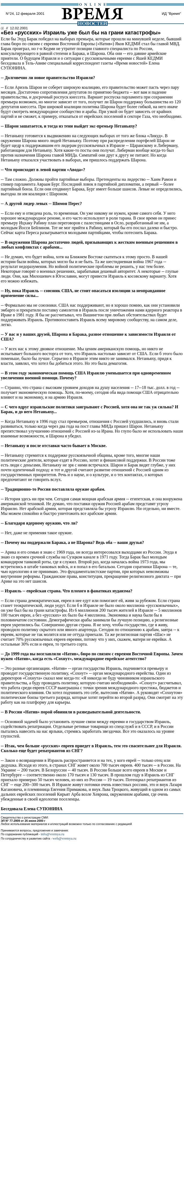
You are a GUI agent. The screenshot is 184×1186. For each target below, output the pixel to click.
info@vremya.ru (52, 834)
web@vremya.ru (64, 838)
